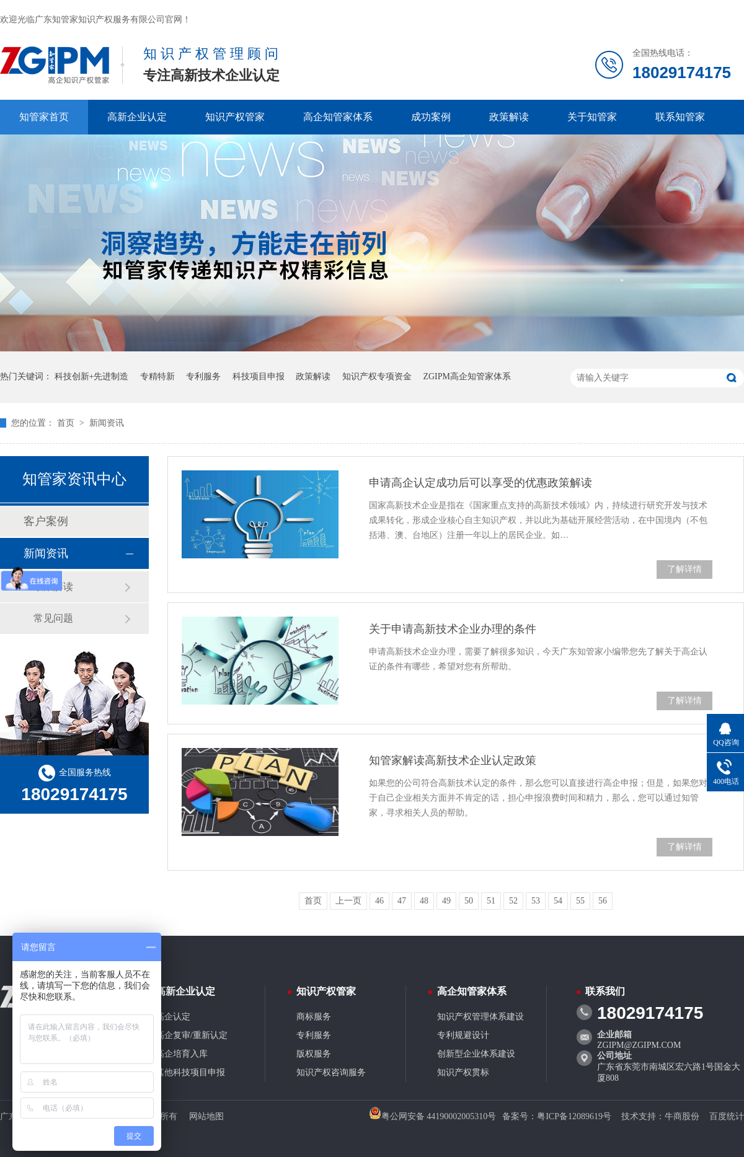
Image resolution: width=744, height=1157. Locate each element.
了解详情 (684, 569)
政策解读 (509, 117)
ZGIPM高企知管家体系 (467, 376)
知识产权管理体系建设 (480, 1016)
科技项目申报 (258, 376)
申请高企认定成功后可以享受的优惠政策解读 (480, 483)
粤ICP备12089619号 (574, 1116)
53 (535, 900)
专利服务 (203, 376)
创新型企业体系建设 (476, 1053)
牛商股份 (682, 1116)
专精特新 (157, 376)
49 (446, 900)
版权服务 (313, 1053)
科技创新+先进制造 (92, 376)
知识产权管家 (235, 117)
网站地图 (206, 1116)
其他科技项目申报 (190, 1072)
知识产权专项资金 (377, 376)
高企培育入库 (182, 1053)
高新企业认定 (137, 117)
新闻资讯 (106, 423)
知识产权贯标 (463, 1072)
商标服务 (313, 1016)
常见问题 (53, 618)
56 (602, 900)
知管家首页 (44, 117)
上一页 (348, 900)
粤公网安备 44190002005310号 (433, 1116)
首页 (67, 423)
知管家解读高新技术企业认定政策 (452, 760)
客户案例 (46, 521)
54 (558, 900)
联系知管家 (680, 117)
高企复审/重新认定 (192, 1035)
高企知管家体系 (338, 117)
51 (491, 900)
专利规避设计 (463, 1035)
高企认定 (173, 1016)
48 (424, 900)
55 (580, 900)
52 (513, 900)
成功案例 (431, 117)
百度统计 (726, 1116)
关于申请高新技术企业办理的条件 (452, 629)
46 (379, 900)
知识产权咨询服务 (331, 1072)
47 (401, 900)
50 (468, 900)
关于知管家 (592, 117)
